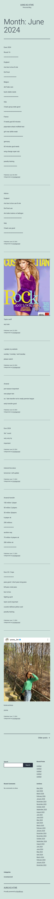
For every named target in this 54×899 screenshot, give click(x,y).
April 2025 (40, 823)
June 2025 (40, 817)
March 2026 (40, 793)
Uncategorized (16, 177)
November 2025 (41, 804)
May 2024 (40, 852)
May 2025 (40, 820)
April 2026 (40, 791)
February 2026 (41, 796)
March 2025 (40, 825)
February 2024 (41, 860)
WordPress (19, 891)
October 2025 (41, 807)
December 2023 (41, 865)
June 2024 (40, 849)
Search (6, 761)
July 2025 (40, 815)
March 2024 (40, 857)
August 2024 (40, 844)
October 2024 (41, 838)
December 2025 (41, 801)
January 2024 (41, 862)
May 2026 (40, 788)
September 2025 (42, 809)
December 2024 (41, 833)
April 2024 (40, 854)
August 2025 (40, 812)
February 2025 (41, 828)
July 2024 (40, 846)
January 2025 (41, 830)
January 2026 (41, 799)
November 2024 (41, 836)
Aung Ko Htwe (27, 5)
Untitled (39, 766)
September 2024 (42, 841)
